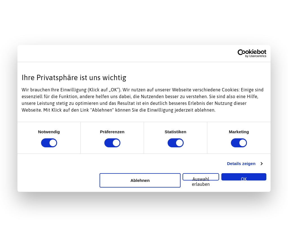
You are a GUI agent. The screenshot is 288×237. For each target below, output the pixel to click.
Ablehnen (140, 180)
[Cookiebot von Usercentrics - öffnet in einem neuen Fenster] (241, 53)
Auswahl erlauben (201, 178)
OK (244, 178)
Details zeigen (241, 163)
